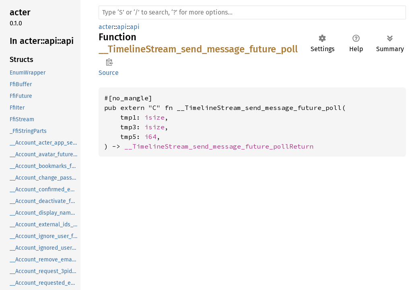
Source (109, 73)
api (122, 27)
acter (106, 27)
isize (154, 117)
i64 (150, 137)
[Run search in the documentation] (252, 12)
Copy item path (109, 62)
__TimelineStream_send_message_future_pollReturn (218, 146)
